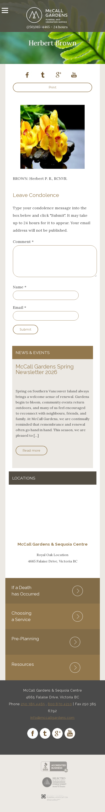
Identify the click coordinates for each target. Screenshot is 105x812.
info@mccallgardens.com (52, 723)
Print (53, 87)
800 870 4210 (60, 709)
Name (18, 292)
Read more (31, 456)
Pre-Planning (25, 643)
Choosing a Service (22, 621)
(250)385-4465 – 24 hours (47, 27)
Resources (23, 669)
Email (18, 312)
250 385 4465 (33, 709)
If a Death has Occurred (25, 596)
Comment (23, 241)
